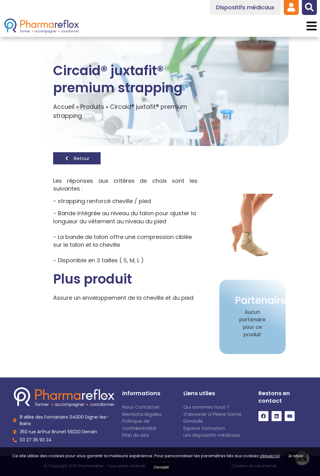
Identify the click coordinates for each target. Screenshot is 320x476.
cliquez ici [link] (270, 456)
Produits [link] (92, 107)
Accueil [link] (63, 107)
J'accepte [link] (161, 467)
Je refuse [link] (295, 456)
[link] (291, 7)
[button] (311, 26)
